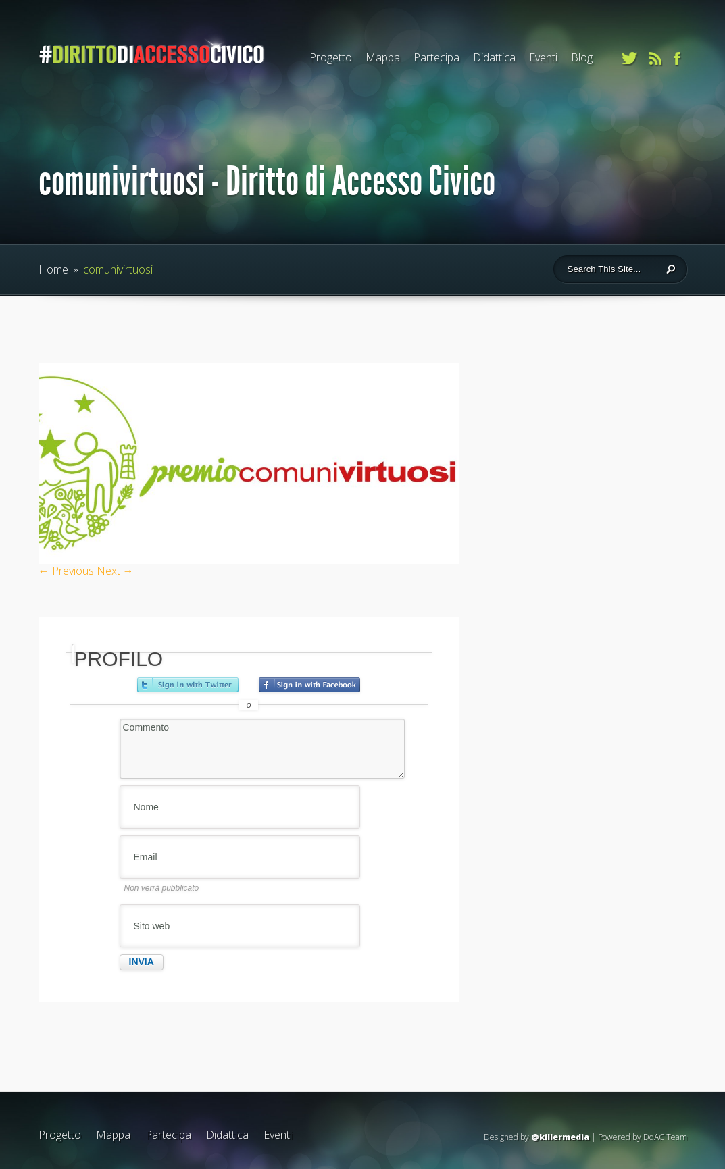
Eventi (543, 57)
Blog (582, 57)
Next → (115, 570)
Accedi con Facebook (309, 684)
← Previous (66, 570)
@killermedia (560, 1137)
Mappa (383, 57)
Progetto (330, 57)
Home (53, 269)
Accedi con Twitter (188, 684)
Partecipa (436, 57)
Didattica (494, 57)
